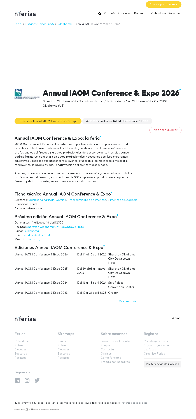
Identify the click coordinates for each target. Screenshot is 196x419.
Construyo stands (156, 341)
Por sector (141, 13)
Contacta (107, 349)
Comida (61, 200)
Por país (109, 13)
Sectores (21, 353)
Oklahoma (32, 231)
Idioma (175, 318)
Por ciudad (125, 13)
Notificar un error (165, 130)
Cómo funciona (111, 358)
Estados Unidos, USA (36, 235)
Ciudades (21, 349)
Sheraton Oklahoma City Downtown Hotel (55, 227)
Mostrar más (127, 301)
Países (19, 345)
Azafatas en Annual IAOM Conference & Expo (117, 121)
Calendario (158, 13)
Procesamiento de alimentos (86, 200)
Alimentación (116, 200)
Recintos (174, 13)
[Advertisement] (98, 55)
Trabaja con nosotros (115, 362)
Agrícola (131, 200)
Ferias (20, 334)
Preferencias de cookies (134, 403)
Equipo (105, 345)
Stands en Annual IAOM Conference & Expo (48, 121)
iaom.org (34, 239)
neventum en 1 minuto (115, 341)
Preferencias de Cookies (162, 364)
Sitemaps (66, 334)
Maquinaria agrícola (41, 200)
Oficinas (106, 353)
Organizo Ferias (154, 353)
